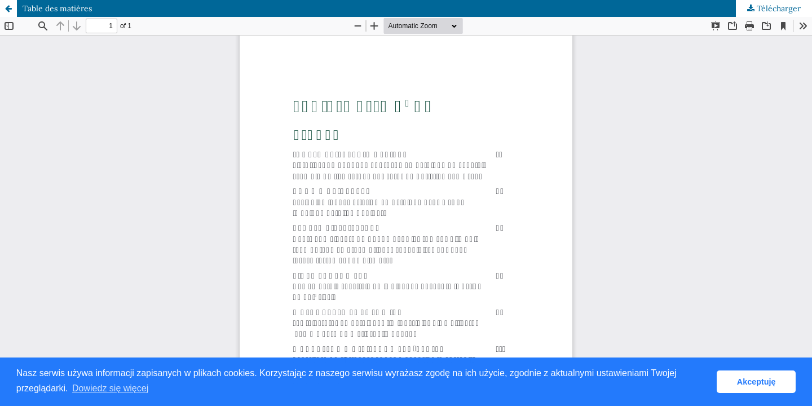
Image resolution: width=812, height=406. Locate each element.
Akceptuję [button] (756, 381)
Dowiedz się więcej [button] (110, 388)
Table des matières (57, 8)
